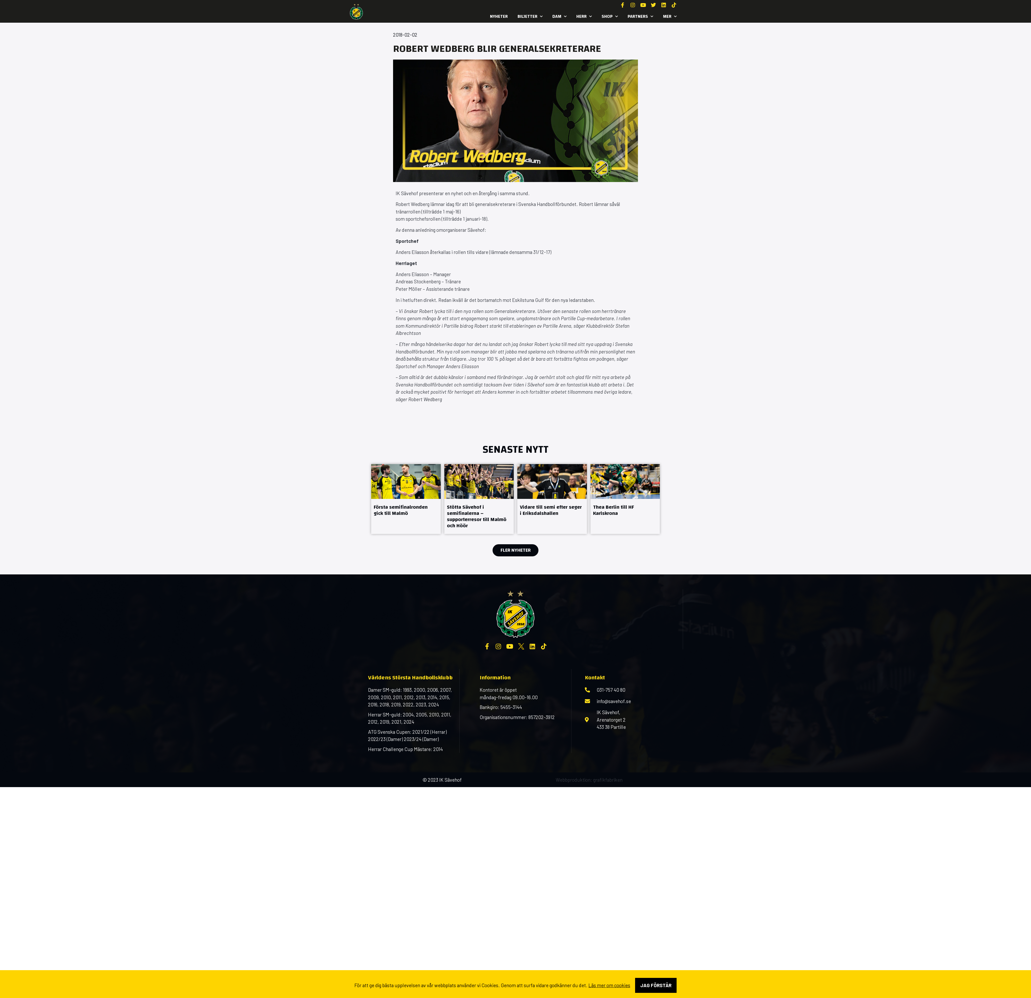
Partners (640, 16)
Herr (584, 16)
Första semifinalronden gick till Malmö (401, 510)
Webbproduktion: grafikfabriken (589, 780)
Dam (559, 16)
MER (670, 16)
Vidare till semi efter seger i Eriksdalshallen (551, 510)
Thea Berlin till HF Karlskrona (613, 510)
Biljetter (530, 16)
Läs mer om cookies (609, 985)
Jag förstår (655, 985)
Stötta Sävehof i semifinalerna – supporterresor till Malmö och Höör (476, 516)
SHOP (610, 16)
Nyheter (499, 16)
